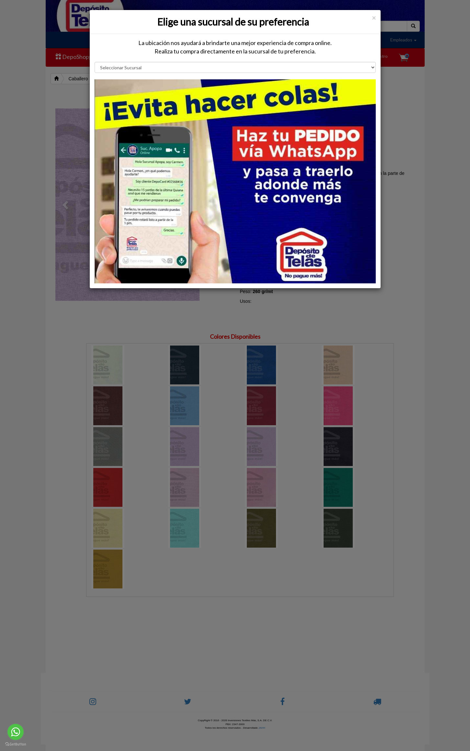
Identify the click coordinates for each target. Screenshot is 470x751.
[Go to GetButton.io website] (15, 744)
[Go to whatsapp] (15, 732)
